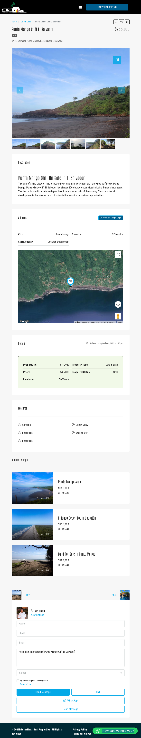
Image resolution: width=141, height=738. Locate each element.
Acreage (26, 424)
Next (114, 592)
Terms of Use (25, 681)
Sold (14, 35)
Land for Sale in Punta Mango (75, 551)
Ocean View (82, 424)
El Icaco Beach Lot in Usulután (76, 515)
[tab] (117, 60)
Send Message (43, 689)
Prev (27, 592)
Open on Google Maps (110, 218)
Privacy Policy (80, 727)
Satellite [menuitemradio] (39, 254)
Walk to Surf (82, 431)
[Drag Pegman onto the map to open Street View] (118, 316)
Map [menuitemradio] (25, 254)
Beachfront (27, 431)
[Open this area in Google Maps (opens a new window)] (24, 321)
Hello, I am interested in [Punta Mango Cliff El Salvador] (71, 655)
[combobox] (71, 670)
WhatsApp (70, 698)
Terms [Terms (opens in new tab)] (119, 322)
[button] (80, 7)
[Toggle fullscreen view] (118, 254)
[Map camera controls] (118, 304)
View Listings (37, 612)
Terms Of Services (82, 731)
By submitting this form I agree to (71, 680)
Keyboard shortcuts (82, 322)
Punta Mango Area (69, 479)
